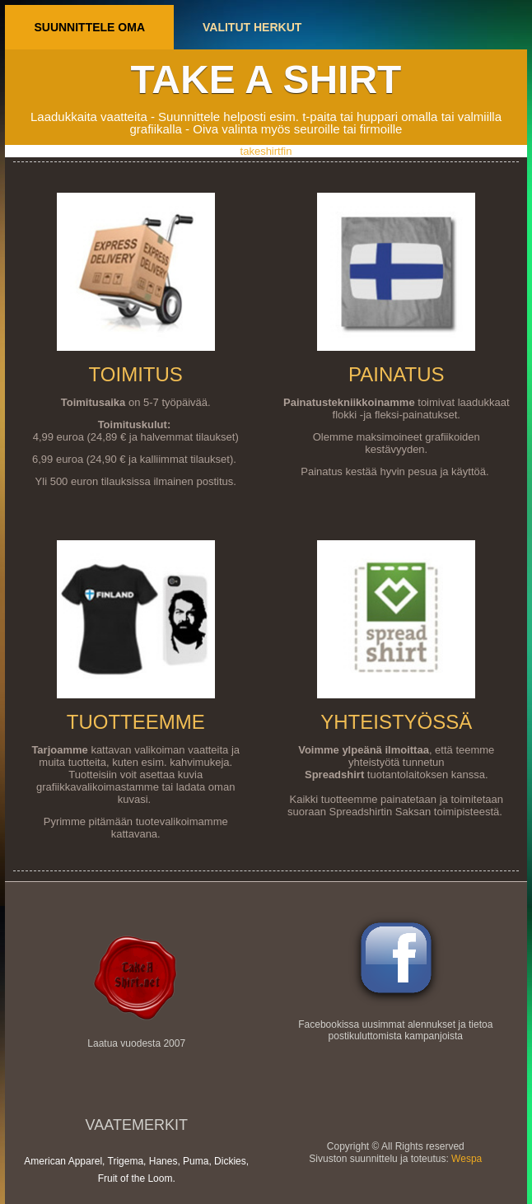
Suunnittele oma (89, 27)
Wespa (466, 1158)
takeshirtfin (266, 151)
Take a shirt (266, 79)
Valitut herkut (252, 27)
